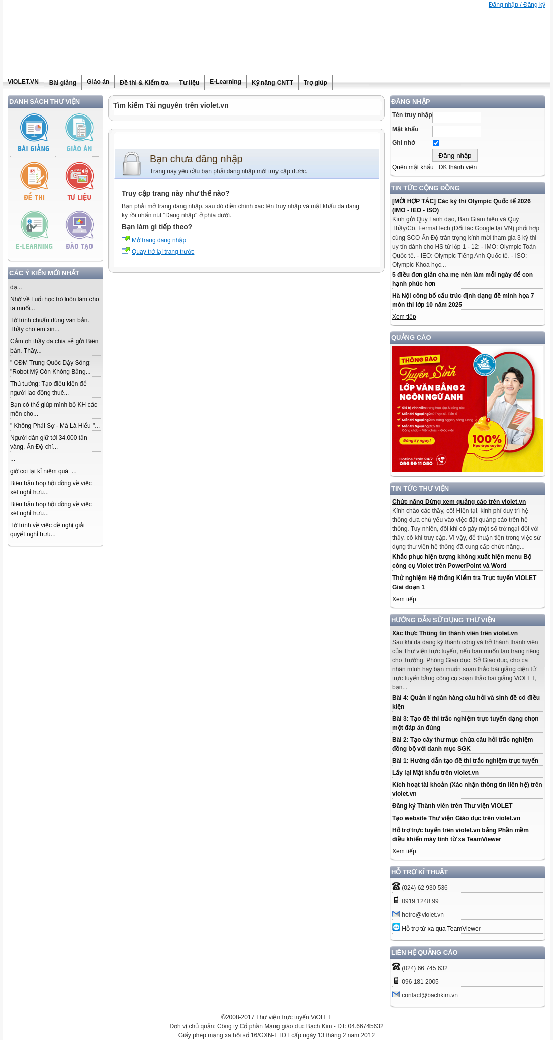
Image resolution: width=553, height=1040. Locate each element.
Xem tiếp (404, 316)
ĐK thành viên (458, 167)
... (12, 459)
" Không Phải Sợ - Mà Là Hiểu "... (55, 425)
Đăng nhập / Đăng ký (517, 4)
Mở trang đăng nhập (159, 240)
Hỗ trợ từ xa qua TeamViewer (441, 928)
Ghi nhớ (403, 142)
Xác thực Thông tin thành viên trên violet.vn (455, 633)
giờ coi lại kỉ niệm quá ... (43, 471)
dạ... (16, 287)
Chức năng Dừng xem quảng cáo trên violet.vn (459, 501)
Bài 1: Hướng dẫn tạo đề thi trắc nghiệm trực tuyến (465, 760)
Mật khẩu (405, 129)
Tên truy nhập (412, 115)
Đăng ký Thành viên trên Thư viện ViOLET (452, 806)
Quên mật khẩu (413, 167)
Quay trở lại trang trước (163, 251)
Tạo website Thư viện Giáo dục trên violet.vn (456, 818)
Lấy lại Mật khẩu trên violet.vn (435, 772)
